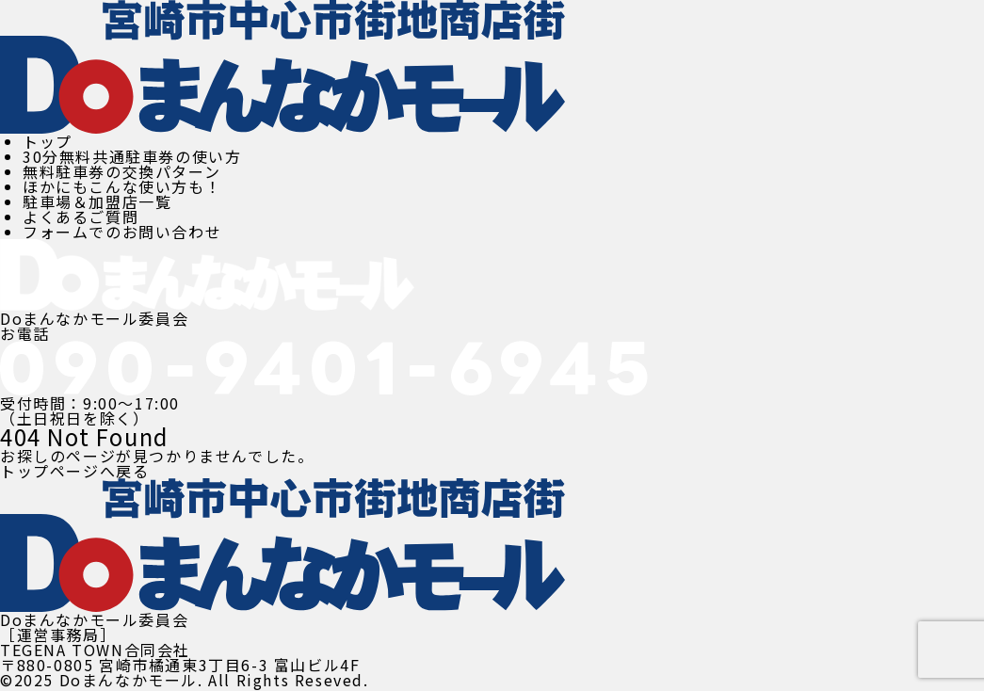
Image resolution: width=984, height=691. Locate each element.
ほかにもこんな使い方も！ (122, 186)
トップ (48, 141)
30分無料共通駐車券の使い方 (132, 156)
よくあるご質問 (80, 216)
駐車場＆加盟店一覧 (97, 201)
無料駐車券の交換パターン (121, 171)
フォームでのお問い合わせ (122, 231)
